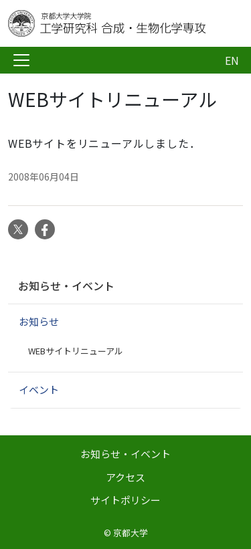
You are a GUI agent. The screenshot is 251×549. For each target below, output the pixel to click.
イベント (39, 389)
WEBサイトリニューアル (75, 350)
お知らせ (39, 321)
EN (232, 60)
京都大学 (130, 532)
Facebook (45, 229)
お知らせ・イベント (66, 286)
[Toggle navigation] (21, 60)
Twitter (18, 229)
